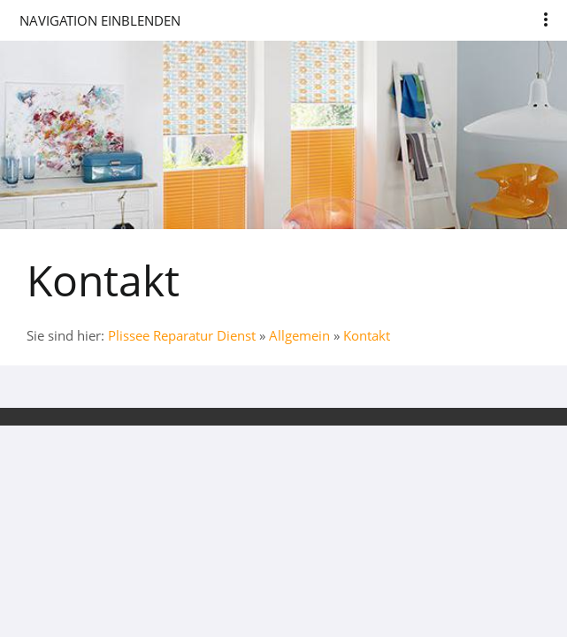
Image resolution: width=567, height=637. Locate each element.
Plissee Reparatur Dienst (182, 335)
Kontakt (366, 335)
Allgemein (299, 335)
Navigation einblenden (99, 20)
